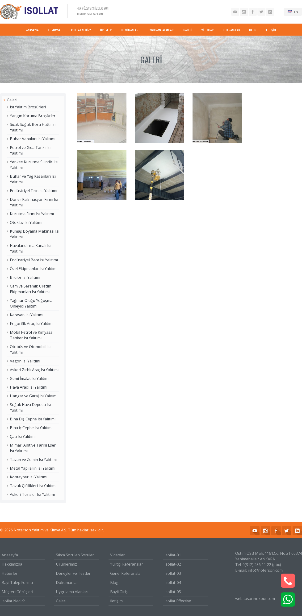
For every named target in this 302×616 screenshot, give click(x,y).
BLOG (252, 29)
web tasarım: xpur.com (255, 598)
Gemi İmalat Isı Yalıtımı (29, 378)
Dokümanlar (67, 582)
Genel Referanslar (126, 573)
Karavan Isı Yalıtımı (26, 314)
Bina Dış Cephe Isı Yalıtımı (32, 419)
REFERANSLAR (231, 29)
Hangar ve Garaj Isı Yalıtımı (33, 395)
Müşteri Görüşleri (17, 591)
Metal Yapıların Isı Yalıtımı (32, 468)
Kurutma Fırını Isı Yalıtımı (32, 213)
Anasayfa (10, 555)
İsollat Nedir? (13, 601)
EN (296, 11)
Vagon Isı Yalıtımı (25, 361)
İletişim (116, 601)
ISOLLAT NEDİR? (81, 29)
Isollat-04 (172, 582)
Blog (114, 582)
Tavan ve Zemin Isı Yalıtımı (33, 459)
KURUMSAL (55, 29)
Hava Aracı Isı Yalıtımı (28, 387)
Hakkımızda (12, 564)
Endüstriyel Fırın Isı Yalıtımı (33, 190)
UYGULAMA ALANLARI (160, 29)
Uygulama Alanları (72, 591)
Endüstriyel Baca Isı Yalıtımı (34, 260)
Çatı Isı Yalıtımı (22, 436)
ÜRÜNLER (106, 29)
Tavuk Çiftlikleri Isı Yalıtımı (33, 485)
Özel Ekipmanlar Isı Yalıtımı (33, 268)
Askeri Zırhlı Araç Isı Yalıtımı (34, 369)
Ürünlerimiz (66, 564)
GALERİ (187, 29)
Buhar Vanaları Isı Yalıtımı (32, 138)
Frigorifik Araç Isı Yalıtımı (31, 323)
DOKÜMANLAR (129, 29)
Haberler (9, 573)
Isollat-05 (172, 591)
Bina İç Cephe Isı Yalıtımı (31, 427)
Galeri (12, 100)
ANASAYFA (32, 29)
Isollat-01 (172, 555)
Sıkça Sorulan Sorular (75, 555)
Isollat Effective (177, 601)
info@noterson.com (265, 570)
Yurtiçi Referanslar (126, 564)
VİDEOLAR (207, 29)
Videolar (117, 555)
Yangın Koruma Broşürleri (33, 115)
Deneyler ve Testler (73, 573)
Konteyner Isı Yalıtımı (28, 477)
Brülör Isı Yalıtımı (25, 277)
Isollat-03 (172, 573)
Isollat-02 (172, 564)
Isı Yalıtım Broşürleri (28, 107)
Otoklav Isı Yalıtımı (26, 222)
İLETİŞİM (270, 29)
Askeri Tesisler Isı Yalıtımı (32, 494)
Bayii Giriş (119, 591)
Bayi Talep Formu (17, 582)
